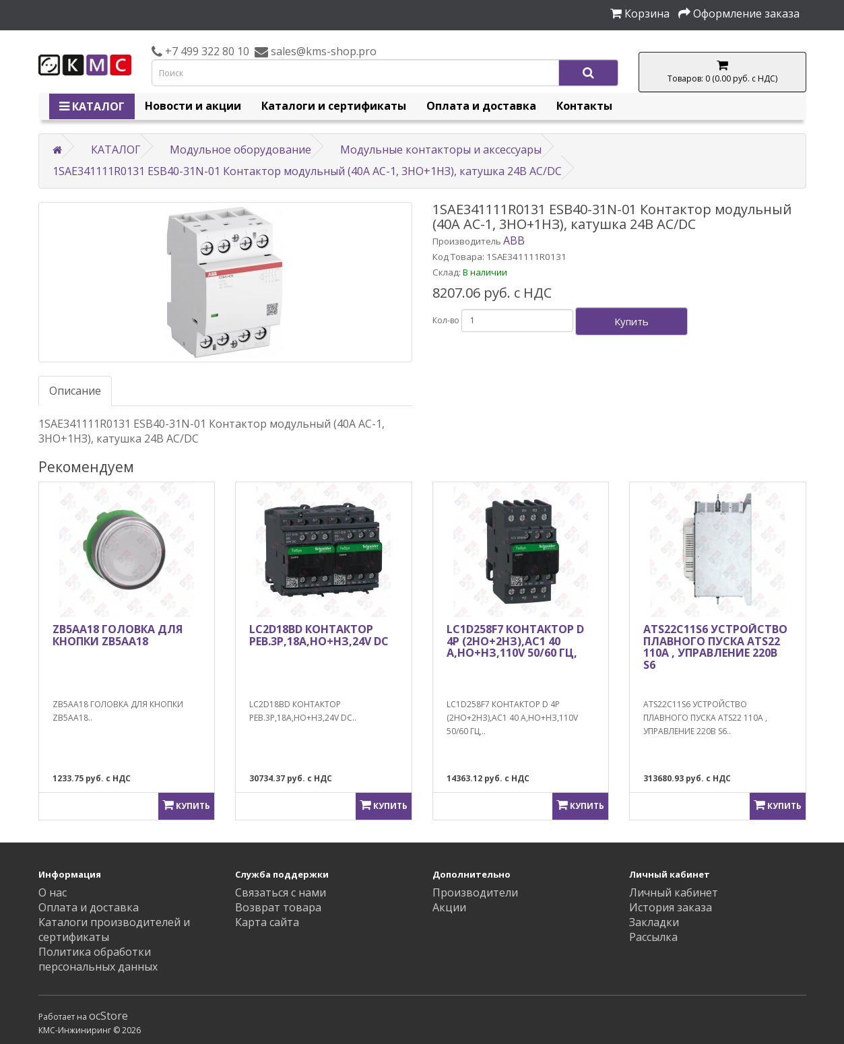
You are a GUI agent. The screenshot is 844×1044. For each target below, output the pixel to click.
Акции (449, 907)
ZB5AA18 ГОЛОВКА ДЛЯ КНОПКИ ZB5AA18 (118, 635)
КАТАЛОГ (92, 106)
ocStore (108, 1015)
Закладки (654, 922)
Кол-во (445, 320)
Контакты (584, 105)
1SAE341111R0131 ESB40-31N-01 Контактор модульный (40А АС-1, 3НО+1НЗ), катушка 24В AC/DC (307, 171)
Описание (75, 390)
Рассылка (653, 936)
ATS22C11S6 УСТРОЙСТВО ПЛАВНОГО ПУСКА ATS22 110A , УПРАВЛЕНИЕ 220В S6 (715, 647)
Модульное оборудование (240, 149)
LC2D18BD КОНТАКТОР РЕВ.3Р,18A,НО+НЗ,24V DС (319, 635)
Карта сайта (267, 922)
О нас (52, 892)
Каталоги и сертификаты (333, 105)
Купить (631, 321)
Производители (475, 892)
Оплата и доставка (481, 105)
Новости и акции (193, 105)
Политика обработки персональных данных (98, 959)
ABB (514, 240)
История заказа (670, 907)
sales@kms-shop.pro (322, 51)
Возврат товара (278, 907)
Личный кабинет (673, 892)
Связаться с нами (280, 892)
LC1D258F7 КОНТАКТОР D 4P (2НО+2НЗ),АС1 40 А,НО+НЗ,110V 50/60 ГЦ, (515, 641)
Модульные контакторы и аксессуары (441, 149)
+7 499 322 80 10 (205, 51)
